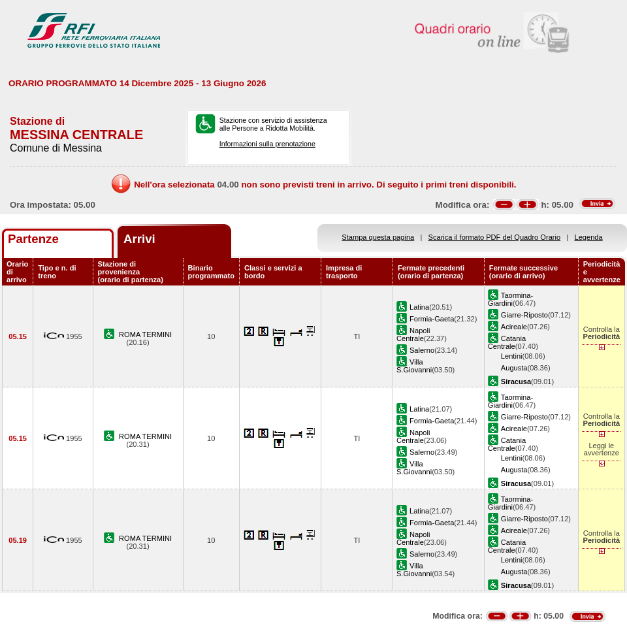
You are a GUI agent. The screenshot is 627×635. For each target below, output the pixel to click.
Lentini (511, 356)
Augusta (514, 368)
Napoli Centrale (413, 334)
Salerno (422, 350)
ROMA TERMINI (145, 334)
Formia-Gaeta (432, 319)
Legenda (589, 237)
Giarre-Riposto (524, 315)
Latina (419, 307)
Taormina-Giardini (510, 299)
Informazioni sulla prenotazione (267, 144)
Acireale (514, 327)
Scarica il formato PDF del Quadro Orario (494, 237)
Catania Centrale (507, 342)
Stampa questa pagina (378, 237)
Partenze (33, 239)
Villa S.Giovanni (414, 366)
